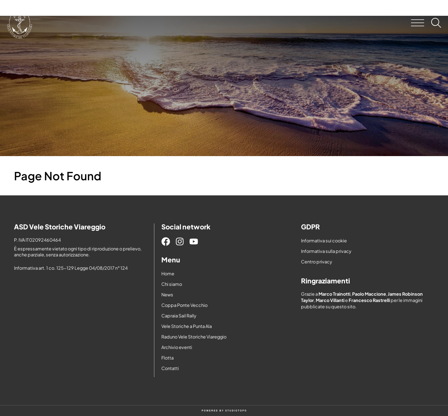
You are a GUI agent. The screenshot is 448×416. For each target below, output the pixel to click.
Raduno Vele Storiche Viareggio (193, 337)
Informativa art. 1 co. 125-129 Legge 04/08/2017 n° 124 (71, 268)
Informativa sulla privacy (326, 251)
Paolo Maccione (369, 294)
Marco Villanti (330, 300)
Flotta (167, 358)
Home (167, 273)
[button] (417, 22)
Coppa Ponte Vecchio (184, 305)
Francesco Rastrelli (369, 300)
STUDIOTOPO (236, 410)
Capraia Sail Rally (178, 315)
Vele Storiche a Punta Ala (186, 326)
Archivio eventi (176, 347)
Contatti (170, 368)
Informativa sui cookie (324, 240)
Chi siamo (171, 284)
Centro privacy (316, 261)
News (167, 294)
